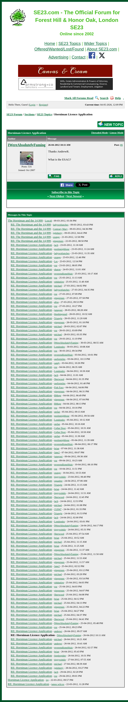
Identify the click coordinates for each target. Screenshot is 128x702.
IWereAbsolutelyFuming (27, 145)
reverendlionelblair (63, 273)
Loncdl (48, 220)
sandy (57, 363)
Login (32, 104)
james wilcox (57, 684)
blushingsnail (60, 314)
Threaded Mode (99, 132)
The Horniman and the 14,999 (25, 220)
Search (101, 98)
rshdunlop (59, 281)
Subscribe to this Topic (66, 192)
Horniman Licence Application (26, 679)
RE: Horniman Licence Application (31, 245)
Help (115, 98)
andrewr (58, 631)
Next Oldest (57, 196)
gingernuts (58, 241)
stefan (57, 411)
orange (56, 237)
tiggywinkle (60, 476)
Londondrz (59, 346)
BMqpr (57, 395)
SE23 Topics (70, 43)
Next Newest (74, 196)
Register (43, 104)
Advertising (58, 57)
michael (58, 285)
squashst (58, 480)
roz (55, 265)
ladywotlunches (60, 224)
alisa (56, 302)
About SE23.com (102, 49)
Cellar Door (60, 428)
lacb (56, 245)
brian (56, 448)
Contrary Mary (60, 229)
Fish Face (58, 387)
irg (47, 680)
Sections (30, 114)
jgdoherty (57, 233)
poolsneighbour (61, 249)
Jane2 (57, 452)
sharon (57, 269)
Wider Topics (95, 43)
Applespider (60, 655)
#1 (121, 144)
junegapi (58, 310)
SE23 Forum (14, 114)
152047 (57, 509)
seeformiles (59, 359)
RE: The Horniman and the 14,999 (31, 224)
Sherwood (59, 379)
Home (49, 43)
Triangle (58, 318)
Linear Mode (116, 132)
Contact (79, 57)
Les (56, 261)
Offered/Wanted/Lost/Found (59, 49)
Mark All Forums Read (78, 98)
